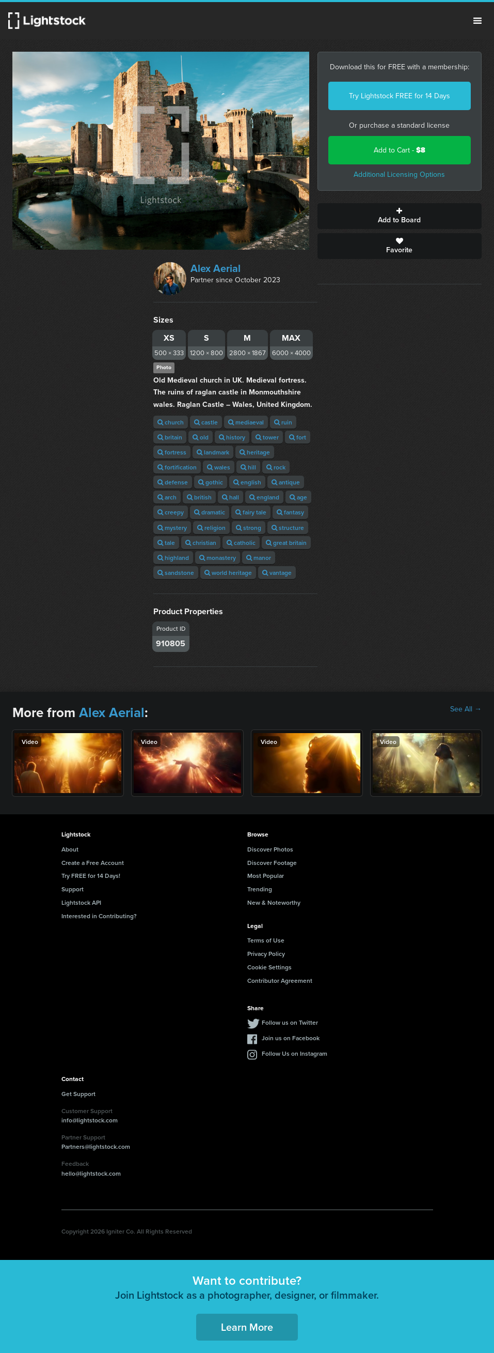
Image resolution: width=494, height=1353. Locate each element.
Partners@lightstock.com (95, 1146)
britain (169, 437)
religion (211, 527)
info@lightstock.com (89, 1120)
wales (218, 467)
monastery (217, 557)
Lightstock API (81, 902)
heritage (255, 452)
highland (173, 557)
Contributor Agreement (279, 980)
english (247, 482)
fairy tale (250, 512)
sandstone (175, 572)
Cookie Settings (269, 967)
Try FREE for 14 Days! (90, 875)
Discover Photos (270, 849)
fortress (171, 452)
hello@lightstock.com (91, 1173)
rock (275, 467)
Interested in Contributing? (99, 915)
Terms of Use (265, 940)
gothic (210, 482)
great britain (286, 542)
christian (200, 542)
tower (267, 437)
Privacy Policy (266, 953)
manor (258, 557)
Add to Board (399, 216)
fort (297, 437)
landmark (213, 452)
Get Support (78, 1093)
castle (206, 422)
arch (167, 497)
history (232, 437)
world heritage (228, 572)
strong (248, 527)
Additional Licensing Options (399, 174)
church (170, 422)
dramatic (209, 512)
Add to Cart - (399, 150)
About (69, 849)
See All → (466, 709)
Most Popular (265, 875)
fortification (177, 467)
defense (172, 482)
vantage (277, 572)
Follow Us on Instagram (294, 1053)
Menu (477, 20)
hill (248, 467)
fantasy (290, 512)
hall (230, 497)
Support (72, 889)
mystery (172, 527)
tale (166, 542)
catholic (241, 542)
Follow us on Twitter (290, 1022)
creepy (170, 512)
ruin (283, 422)
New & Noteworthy (273, 902)
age (298, 497)
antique (286, 482)
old (201, 437)
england (264, 497)
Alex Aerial (215, 268)
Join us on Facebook (291, 1037)
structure (288, 527)
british (199, 497)
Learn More (247, 1326)
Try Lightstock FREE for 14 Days (399, 95)
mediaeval (246, 422)
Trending (259, 889)
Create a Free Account (92, 862)
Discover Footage (272, 862)
